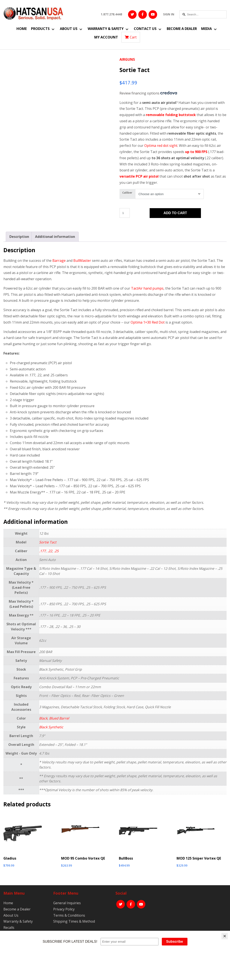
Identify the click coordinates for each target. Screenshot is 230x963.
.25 (56, 551)
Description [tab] (19, 236)
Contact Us (145, 28)
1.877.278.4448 (111, 14)
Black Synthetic (51, 727)
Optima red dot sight (160, 145)
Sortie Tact (47, 542)
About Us (68, 28)
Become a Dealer (182, 28)
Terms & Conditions (69, 915)
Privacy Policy (64, 909)
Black (43, 718)
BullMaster (82, 260)
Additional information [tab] (55, 236)
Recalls (8, 927)
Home (21, 28)
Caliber (127, 192)
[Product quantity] (124, 213)
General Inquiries (67, 903)
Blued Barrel (59, 718)
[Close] (224, 936)
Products (40, 28)
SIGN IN (168, 14)
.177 (42, 551)
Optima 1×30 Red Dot (148, 322)
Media (206, 28)
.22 (49, 551)
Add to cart (175, 213)
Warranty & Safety (106, 28)
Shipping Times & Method (74, 921)
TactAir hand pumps (147, 288)
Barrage (59, 260)
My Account (106, 37)
